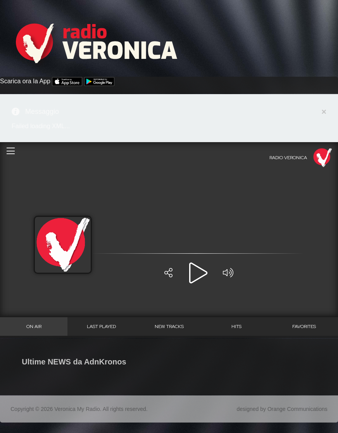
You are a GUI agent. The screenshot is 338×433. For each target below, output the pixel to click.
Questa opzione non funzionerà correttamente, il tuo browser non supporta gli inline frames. (169, 239)
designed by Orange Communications (282, 409)
